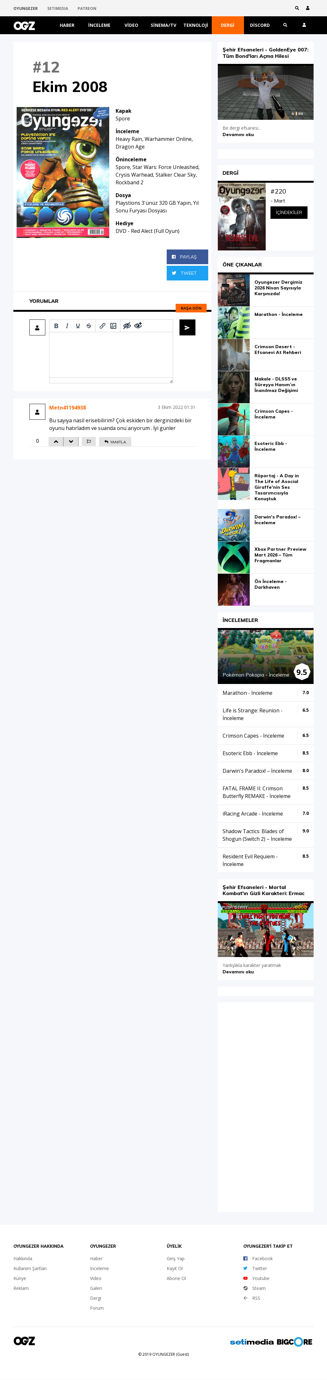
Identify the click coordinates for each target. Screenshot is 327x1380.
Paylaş (184, 257)
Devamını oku (238, 134)
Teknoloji (195, 25)
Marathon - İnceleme (279, 314)
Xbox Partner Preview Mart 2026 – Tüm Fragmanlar (280, 555)
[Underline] (77, 325)
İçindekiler (289, 212)
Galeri (96, 1288)
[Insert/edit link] (102, 325)
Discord (260, 25)
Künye (19, 1278)
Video (131, 25)
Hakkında (22, 1258)
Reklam (21, 1288)
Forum (97, 1308)
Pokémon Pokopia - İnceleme (256, 674)
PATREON (87, 8)
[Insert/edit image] (113, 325)
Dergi (227, 25)
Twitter (255, 1268)
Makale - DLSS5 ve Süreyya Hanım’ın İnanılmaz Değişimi (276, 384)
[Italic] (67, 325)
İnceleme (99, 25)
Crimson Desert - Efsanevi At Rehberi (278, 349)
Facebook (258, 1258)
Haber (67, 25)
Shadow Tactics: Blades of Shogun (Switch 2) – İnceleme (257, 834)
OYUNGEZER (25, 8)
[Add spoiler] (127, 325)
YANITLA (115, 442)
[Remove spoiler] (138, 325)
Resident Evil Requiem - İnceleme (250, 860)
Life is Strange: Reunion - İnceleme (253, 714)
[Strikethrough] (88, 325)
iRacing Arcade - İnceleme (253, 813)
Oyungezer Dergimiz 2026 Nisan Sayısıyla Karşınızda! (278, 287)
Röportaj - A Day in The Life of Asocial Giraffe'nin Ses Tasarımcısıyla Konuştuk (277, 487)
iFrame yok (266, 1106)
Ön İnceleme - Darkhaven (271, 584)
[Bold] (56, 325)
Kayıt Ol (175, 1268)
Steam (254, 1288)
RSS (251, 1298)
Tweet (184, 273)
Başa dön (191, 308)
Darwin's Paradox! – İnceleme (277, 519)
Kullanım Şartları (30, 1268)
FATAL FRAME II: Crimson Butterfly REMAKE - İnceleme (257, 792)
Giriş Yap (176, 1258)
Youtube (256, 1278)
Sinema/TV (163, 25)
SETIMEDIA (57, 8)
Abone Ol (176, 1278)
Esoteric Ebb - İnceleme (271, 446)
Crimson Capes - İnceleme (274, 414)
